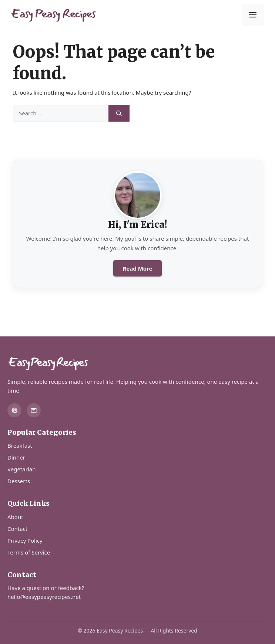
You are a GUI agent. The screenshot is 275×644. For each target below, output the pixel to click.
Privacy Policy (25, 540)
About (15, 517)
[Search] (119, 113)
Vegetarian (21, 469)
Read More (137, 268)
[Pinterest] (14, 410)
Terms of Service (28, 552)
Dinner (16, 457)
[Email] (34, 410)
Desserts (18, 481)
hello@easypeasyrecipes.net (44, 596)
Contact (17, 528)
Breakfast (19, 445)
